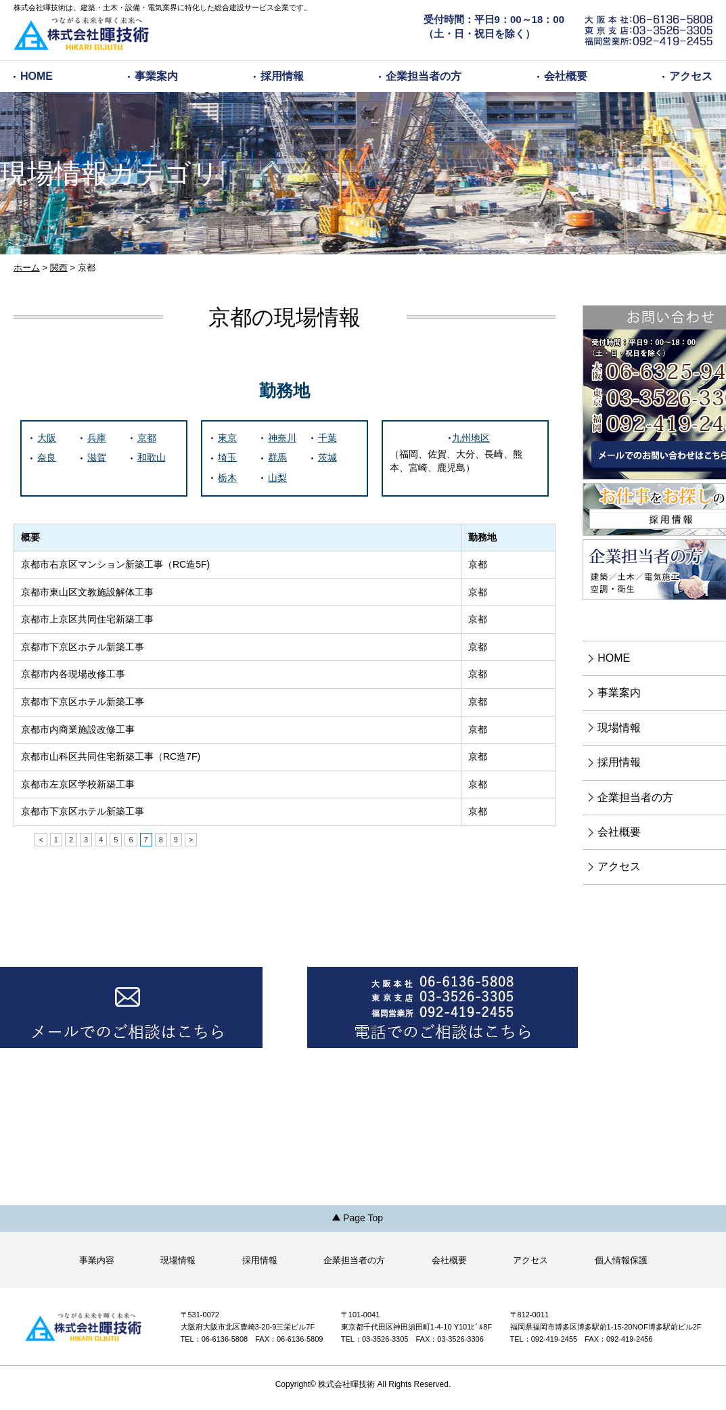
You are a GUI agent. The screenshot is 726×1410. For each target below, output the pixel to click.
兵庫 (96, 437)
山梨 (277, 477)
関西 (59, 268)
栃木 (227, 477)
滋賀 (96, 457)
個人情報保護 (621, 1260)
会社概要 (565, 76)
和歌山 (151, 457)
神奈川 (282, 437)
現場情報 (178, 1260)
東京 (227, 437)
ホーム (27, 268)
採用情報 (282, 76)
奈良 (46, 457)
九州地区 (471, 437)
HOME (36, 76)
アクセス (690, 76)
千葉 (327, 437)
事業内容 (96, 1260)
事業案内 (156, 76)
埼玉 (227, 457)
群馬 (277, 457)
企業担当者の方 (423, 76)
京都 (146, 437)
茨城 (327, 457)
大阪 (46, 437)
